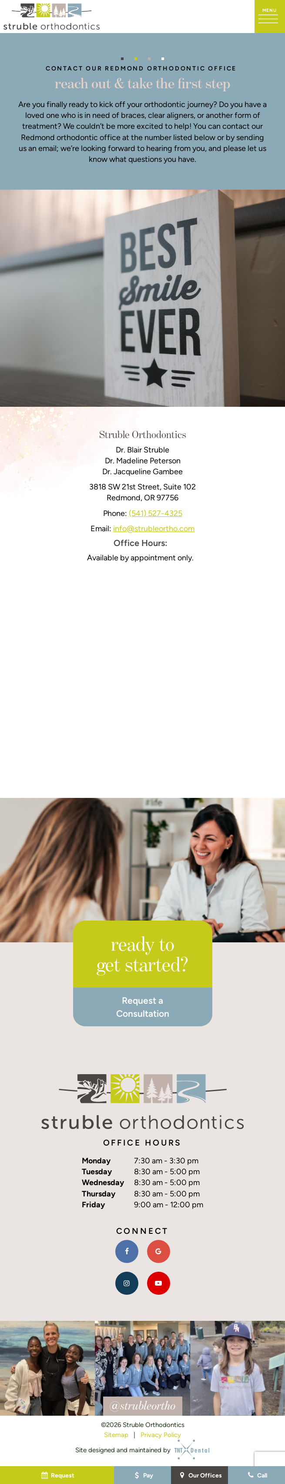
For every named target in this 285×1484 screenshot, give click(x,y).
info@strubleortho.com (153, 528)
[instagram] (126, 1283)
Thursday (98, 1193)
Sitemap (116, 1434)
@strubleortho (143, 1405)
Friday (93, 1204)
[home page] (51, 16)
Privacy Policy (161, 1434)
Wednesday (103, 1182)
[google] (158, 1251)
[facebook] (126, 1251)
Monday (96, 1160)
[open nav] (270, 17)
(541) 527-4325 (155, 513)
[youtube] (158, 1283)
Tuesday (97, 1171)
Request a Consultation (142, 1006)
